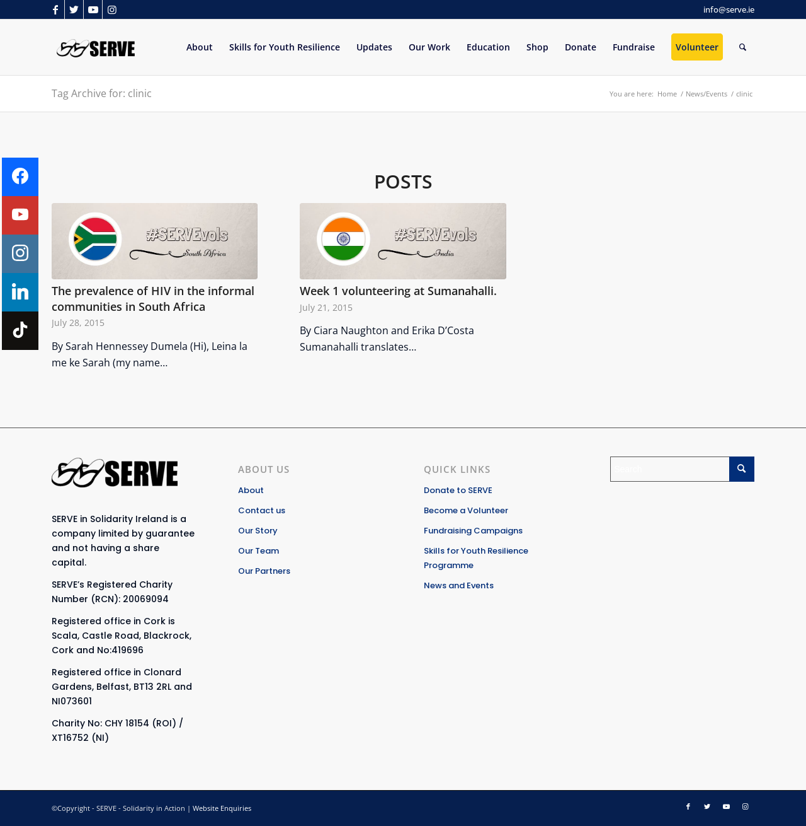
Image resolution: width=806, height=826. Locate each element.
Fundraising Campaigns (473, 531)
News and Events (459, 585)
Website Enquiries (222, 808)
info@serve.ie (728, 9)
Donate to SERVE (458, 490)
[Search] (742, 47)
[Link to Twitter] (74, 9)
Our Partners (264, 571)
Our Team (258, 551)
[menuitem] (199, 47)
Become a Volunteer (466, 510)
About (251, 490)
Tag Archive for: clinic (102, 93)
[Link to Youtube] (93, 9)
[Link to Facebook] (55, 9)
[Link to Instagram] (112, 9)
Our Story (258, 531)
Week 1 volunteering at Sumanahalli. (398, 290)
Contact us (261, 510)
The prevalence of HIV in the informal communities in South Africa (153, 298)
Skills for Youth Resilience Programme (476, 558)
